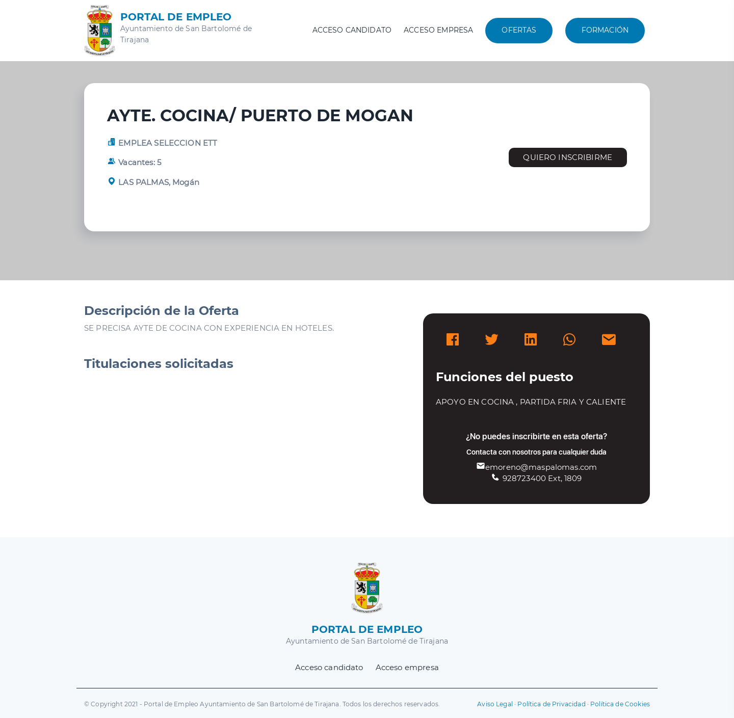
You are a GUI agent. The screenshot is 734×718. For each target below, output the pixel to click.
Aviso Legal (495, 704)
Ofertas (519, 30)
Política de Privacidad (551, 704)
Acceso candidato (351, 30)
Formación (605, 30)
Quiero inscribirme (567, 157)
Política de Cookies (620, 704)
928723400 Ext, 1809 (536, 478)
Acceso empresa (438, 30)
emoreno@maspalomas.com (536, 467)
